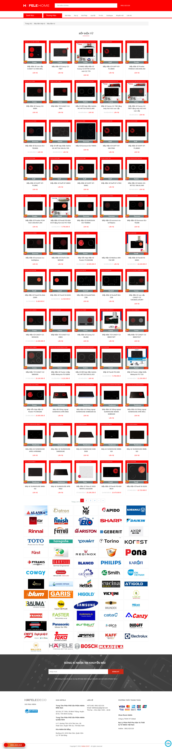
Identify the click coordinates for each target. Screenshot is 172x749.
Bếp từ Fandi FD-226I (111, 372)
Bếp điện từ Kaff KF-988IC (60, 183)
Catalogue (109, 15)
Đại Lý (76, 15)
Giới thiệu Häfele (30, 704)
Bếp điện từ (51, 23)
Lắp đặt (92, 15)
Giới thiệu (68, 15)
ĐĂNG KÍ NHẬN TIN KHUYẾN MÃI (85, 662)
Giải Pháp (84, 15)
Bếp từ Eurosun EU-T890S (86, 146)
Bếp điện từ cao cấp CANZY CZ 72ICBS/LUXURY (137, 297)
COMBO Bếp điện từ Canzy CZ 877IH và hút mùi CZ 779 (86, 69)
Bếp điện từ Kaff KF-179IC (111, 183)
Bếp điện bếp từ (39, 23)
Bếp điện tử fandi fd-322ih (137, 486)
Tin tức (101, 15)
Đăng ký (115, 671)
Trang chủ (28, 23)
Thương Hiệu (50, 15)
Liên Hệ (129, 15)
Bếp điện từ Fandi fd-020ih (60, 295)
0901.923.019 (124, 5)
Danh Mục (29, 15)
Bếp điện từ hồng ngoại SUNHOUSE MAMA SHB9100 (111, 411)
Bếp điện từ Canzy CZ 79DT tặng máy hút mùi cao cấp (137, 108)
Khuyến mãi (119, 15)
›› (103, 500)
